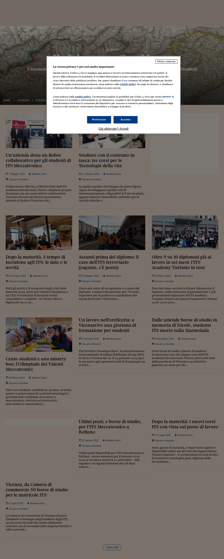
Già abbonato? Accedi (113, 128)
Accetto (126, 119)
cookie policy (128, 84)
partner (166, 96)
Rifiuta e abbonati (166, 61)
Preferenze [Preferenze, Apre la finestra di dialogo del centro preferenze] (99, 119)
